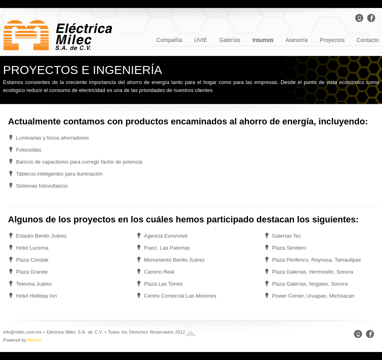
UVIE (200, 39)
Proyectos (332, 39)
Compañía (169, 39)
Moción (35, 340)
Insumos (263, 39)
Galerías (229, 39)
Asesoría (297, 39)
